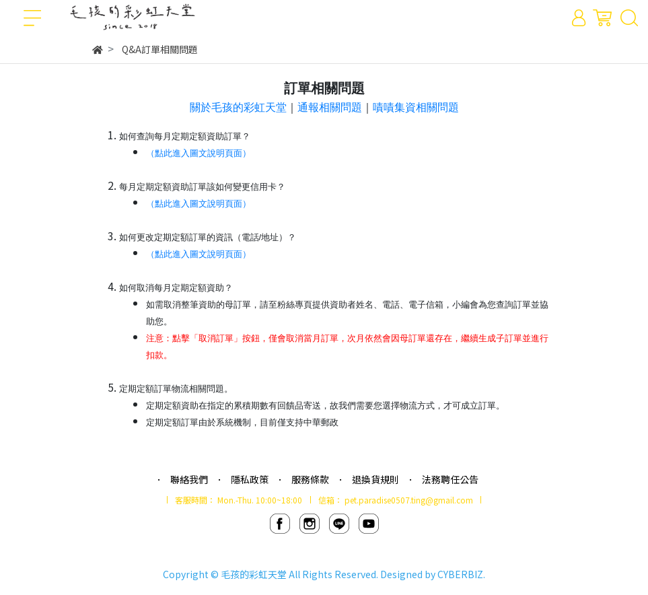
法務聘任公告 (450, 479)
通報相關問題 (329, 107)
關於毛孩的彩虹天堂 (238, 107)
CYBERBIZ (460, 574)
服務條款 (310, 479)
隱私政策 (249, 479)
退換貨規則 (375, 479)
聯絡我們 (189, 479)
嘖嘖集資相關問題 (416, 107)
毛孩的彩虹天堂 (254, 574)
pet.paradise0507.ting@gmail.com (409, 499)
